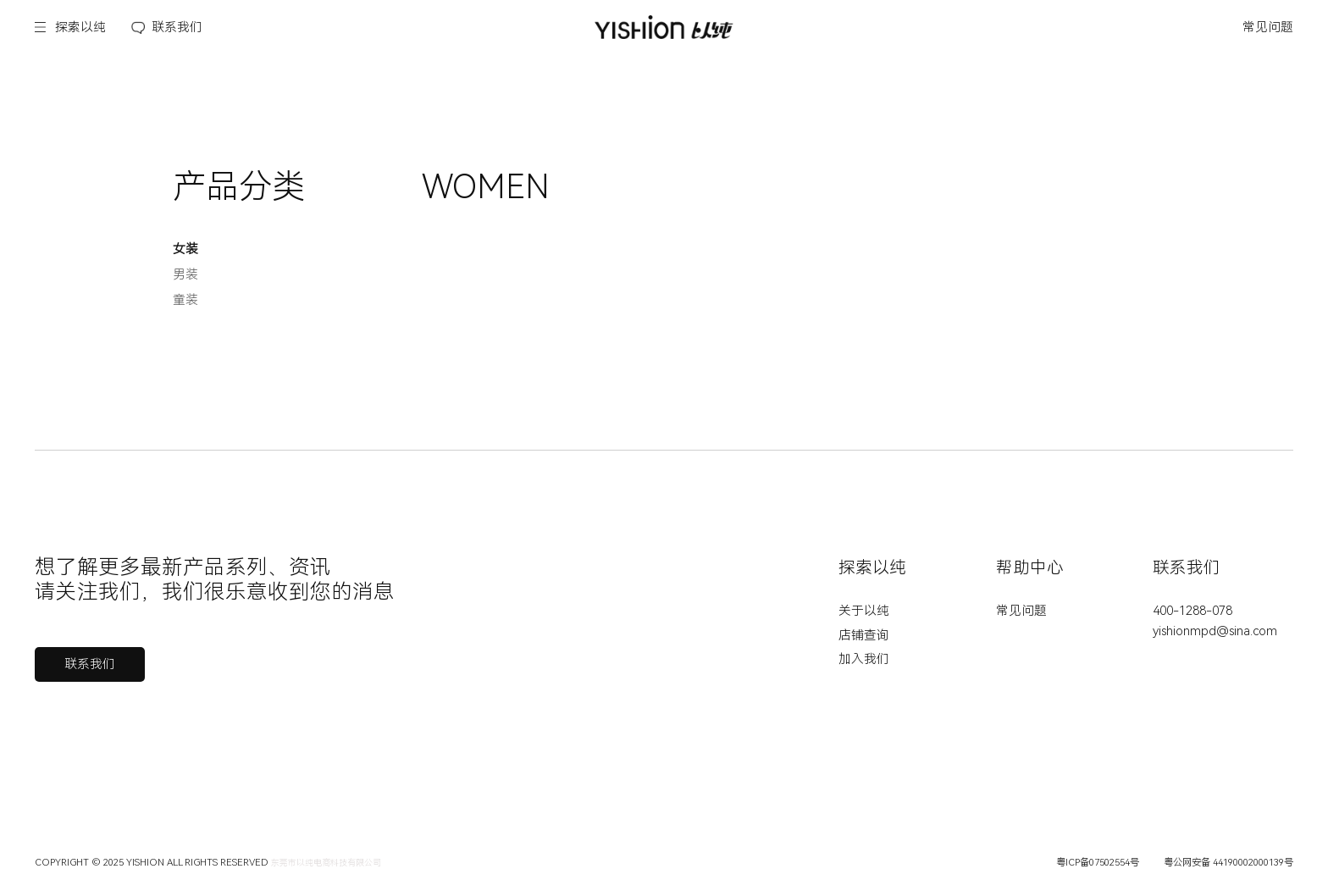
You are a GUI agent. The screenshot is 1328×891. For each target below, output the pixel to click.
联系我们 (177, 27)
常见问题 (1267, 27)
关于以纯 (863, 610)
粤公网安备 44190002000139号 (1228, 862)
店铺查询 (863, 635)
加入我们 (863, 659)
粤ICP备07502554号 (1097, 862)
